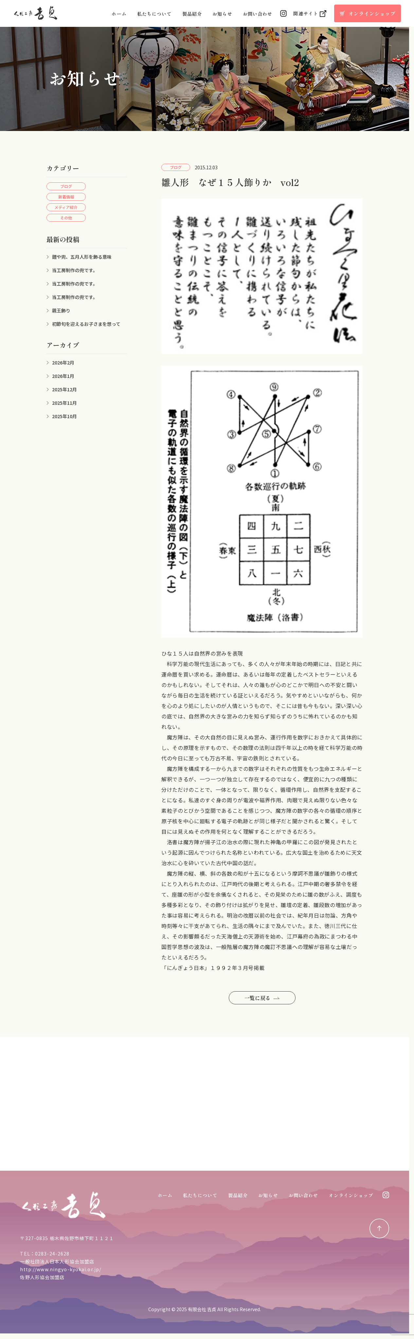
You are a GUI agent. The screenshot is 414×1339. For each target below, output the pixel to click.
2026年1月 (63, 376)
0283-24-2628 (52, 1253)
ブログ (66, 186)
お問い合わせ (258, 13)
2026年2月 (63, 362)
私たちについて (154, 13)
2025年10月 (64, 416)
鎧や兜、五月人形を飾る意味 (82, 256)
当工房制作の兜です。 (75, 270)
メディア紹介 (66, 207)
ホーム (119, 13)
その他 (66, 217)
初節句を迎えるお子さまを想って (86, 324)
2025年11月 (64, 403)
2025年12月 (64, 389)
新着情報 (66, 196)
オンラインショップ (351, 1195)
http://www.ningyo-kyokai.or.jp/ (60, 1269)
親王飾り (61, 310)
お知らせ (222, 13)
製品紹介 (192, 13)
